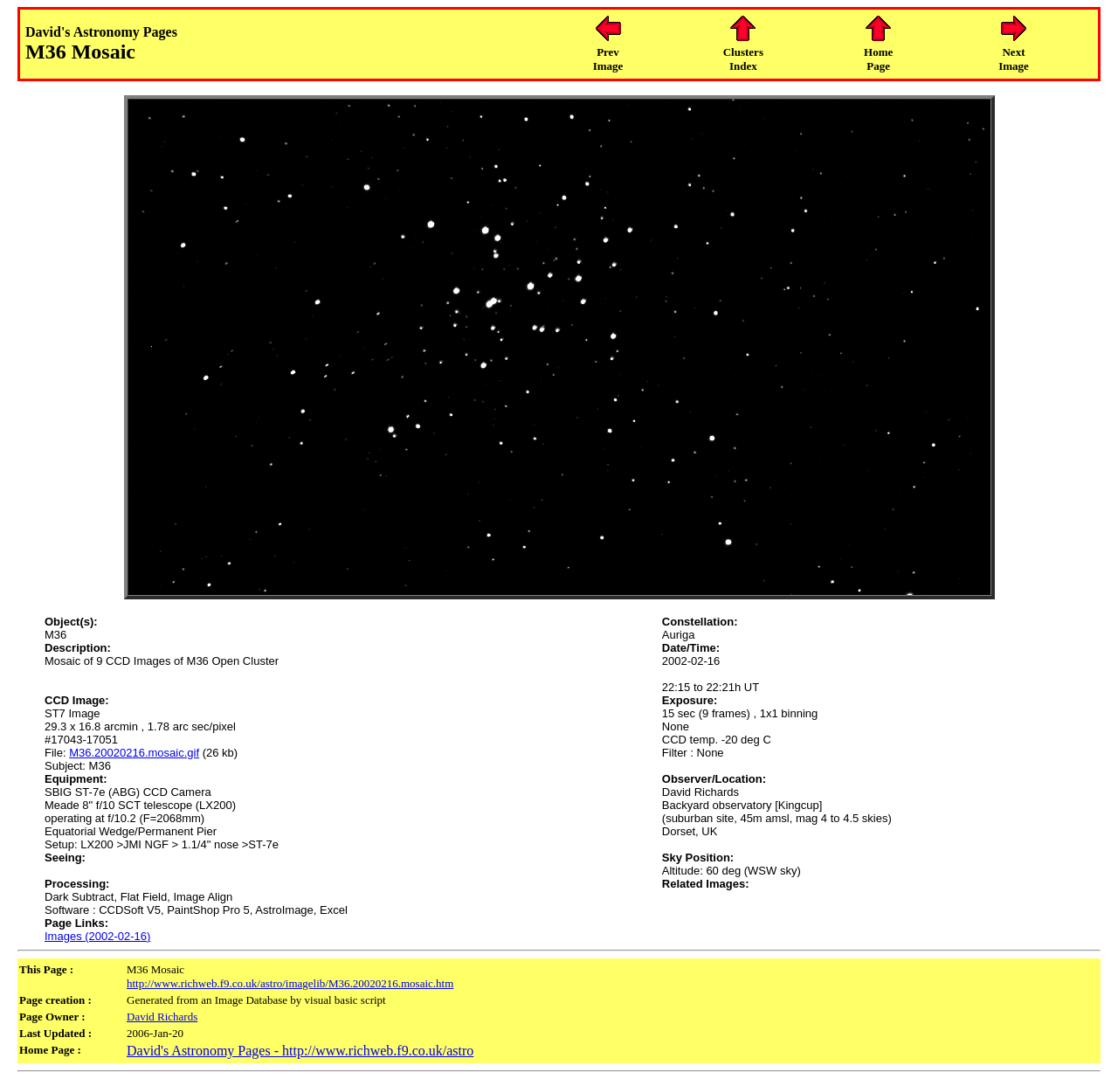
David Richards (162, 1016)
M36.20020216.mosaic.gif (134, 752)
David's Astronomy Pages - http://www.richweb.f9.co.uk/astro (300, 1050)
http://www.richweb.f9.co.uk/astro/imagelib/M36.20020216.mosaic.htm (290, 983)
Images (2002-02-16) (97, 936)
